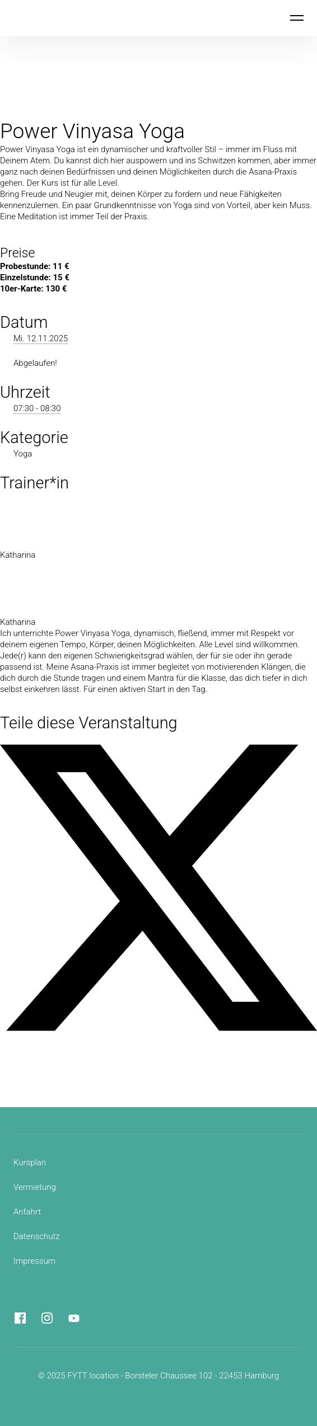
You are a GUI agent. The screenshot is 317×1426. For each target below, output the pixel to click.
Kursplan (29, 1162)
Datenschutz (36, 1236)
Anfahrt (27, 1212)
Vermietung (34, 1187)
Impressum (34, 1261)
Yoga (22, 454)
